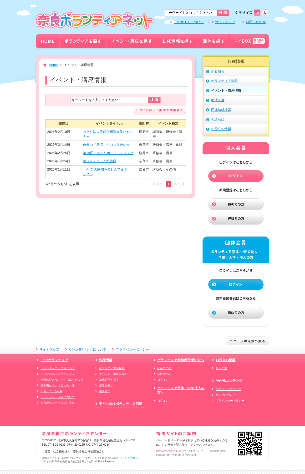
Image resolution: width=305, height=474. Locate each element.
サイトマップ (225, 22)
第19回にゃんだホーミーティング (108, 153)
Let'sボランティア (54, 360)
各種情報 (105, 360)
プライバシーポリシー (132, 349)
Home (53, 65)
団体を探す (106, 385)
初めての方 (164, 368)
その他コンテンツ (229, 381)
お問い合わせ (256, 22)
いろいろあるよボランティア (59, 374)
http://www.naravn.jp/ (167, 451)
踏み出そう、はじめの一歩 (58, 385)
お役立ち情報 (226, 360)
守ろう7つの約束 (51, 391)
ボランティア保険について (58, 397)
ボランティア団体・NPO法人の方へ (180, 390)
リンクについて (226, 395)
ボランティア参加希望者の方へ (180, 360)
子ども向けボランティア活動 (120, 404)
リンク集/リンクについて (87, 349)
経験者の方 (164, 374)
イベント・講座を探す (113, 374)
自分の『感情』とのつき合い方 (106, 144)
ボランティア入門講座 (99, 161)
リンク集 (221, 368)
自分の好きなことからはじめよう (62, 379)
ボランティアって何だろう (58, 368)
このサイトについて (189, 22)
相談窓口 (104, 391)
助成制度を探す (109, 379)
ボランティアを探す (112, 368)
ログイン (163, 379)
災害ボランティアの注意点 (58, 402)
